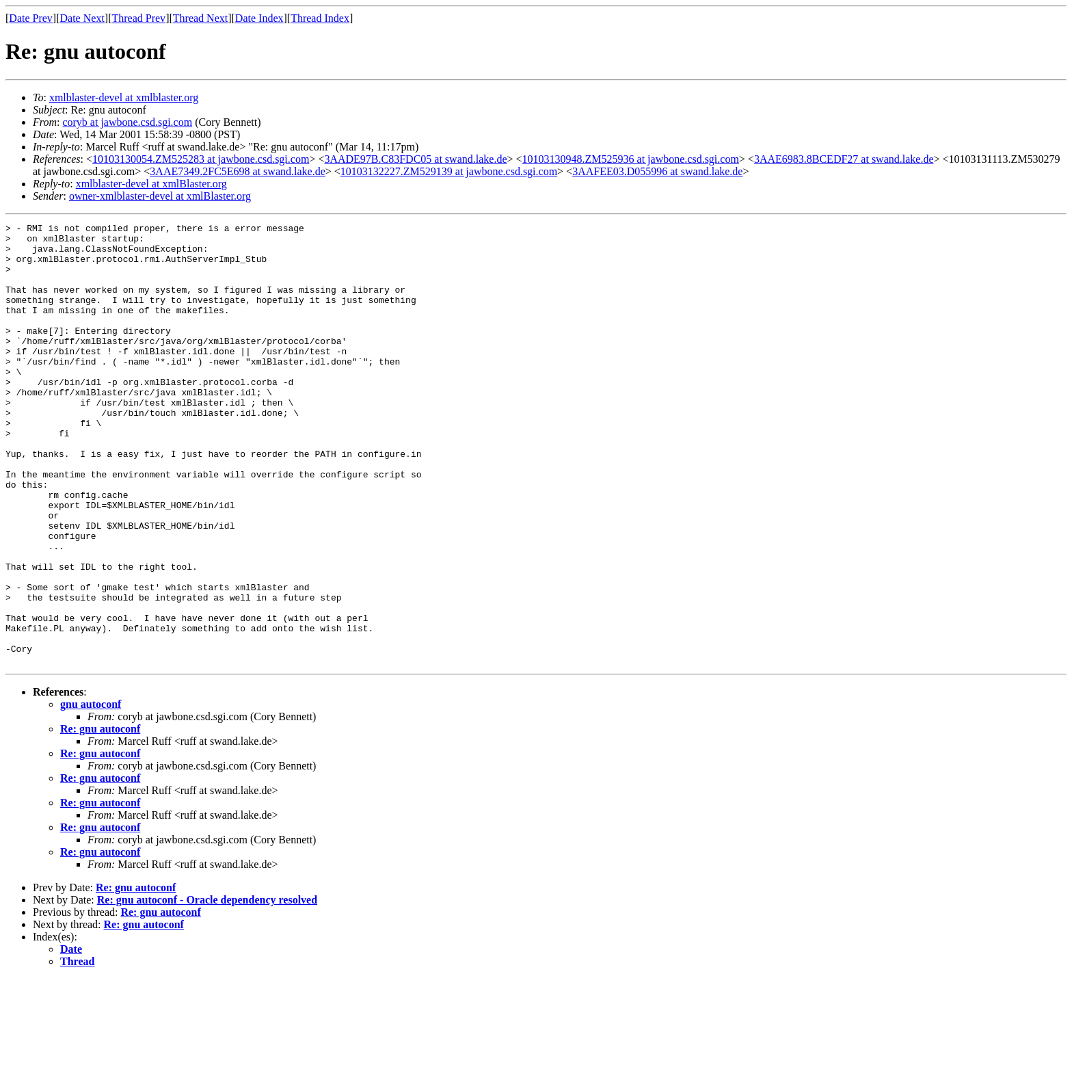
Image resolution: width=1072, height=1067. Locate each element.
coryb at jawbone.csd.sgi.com (127, 122)
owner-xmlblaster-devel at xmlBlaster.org (160, 196)
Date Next (82, 18)
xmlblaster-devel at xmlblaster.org (123, 97)
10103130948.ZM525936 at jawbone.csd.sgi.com (630, 159)
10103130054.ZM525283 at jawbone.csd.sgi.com (200, 159)
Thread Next (200, 18)
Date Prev (31, 18)
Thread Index (320, 18)
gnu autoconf (90, 792)
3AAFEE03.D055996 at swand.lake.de (657, 171)
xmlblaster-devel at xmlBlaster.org (151, 183)
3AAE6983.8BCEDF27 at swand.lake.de (844, 159)
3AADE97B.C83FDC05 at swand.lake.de (415, 159)
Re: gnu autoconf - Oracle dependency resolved (207, 988)
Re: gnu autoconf (100, 817)
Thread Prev (138, 18)
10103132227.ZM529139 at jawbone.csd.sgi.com (448, 171)
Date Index (259, 18)
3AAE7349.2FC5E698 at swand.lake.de (237, 171)
